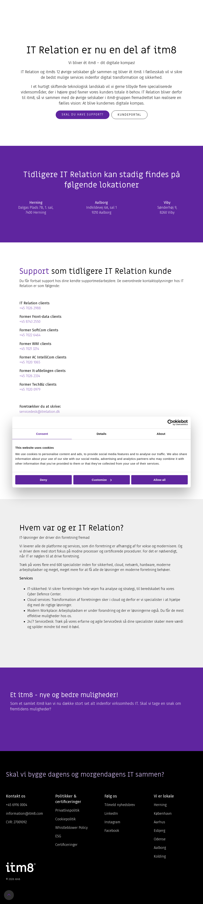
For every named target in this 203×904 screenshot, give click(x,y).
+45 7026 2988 (30, 308)
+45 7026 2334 (29, 376)
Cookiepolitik (65, 819)
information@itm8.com (24, 813)
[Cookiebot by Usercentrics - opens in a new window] (170, 422)
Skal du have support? (82, 114)
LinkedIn (111, 813)
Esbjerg (159, 830)
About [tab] (161, 433)
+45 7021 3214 (29, 349)
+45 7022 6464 (29, 335)
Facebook (111, 830)
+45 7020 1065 (29, 362)
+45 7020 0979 (29, 389)
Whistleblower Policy (71, 827)
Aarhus (159, 822)
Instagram (112, 822)
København (163, 813)
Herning (160, 805)
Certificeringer (66, 845)
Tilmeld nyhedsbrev (119, 805)
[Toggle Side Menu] (194, 7)
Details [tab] (101, 433)
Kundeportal (129, 115)
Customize (102, 479)
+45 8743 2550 (29, 321)
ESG (58, 836)
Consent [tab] (42, 433)
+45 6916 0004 (16, 805)
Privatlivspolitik (67, 810)
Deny (43, 479)
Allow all (159, 479)
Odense (160, 839)
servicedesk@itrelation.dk (39, 411)
